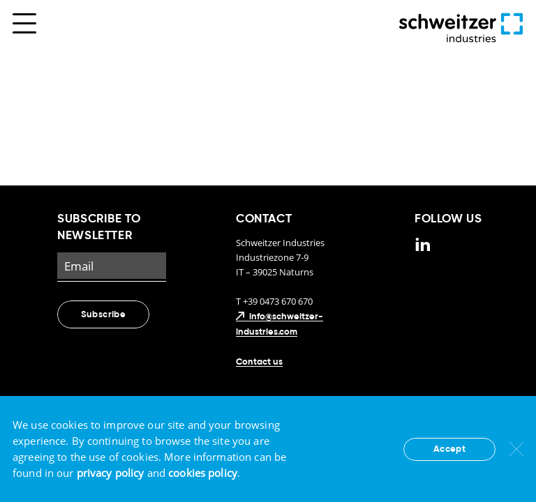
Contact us (259, 362)
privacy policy (110, 473)
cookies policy (202, 473)
